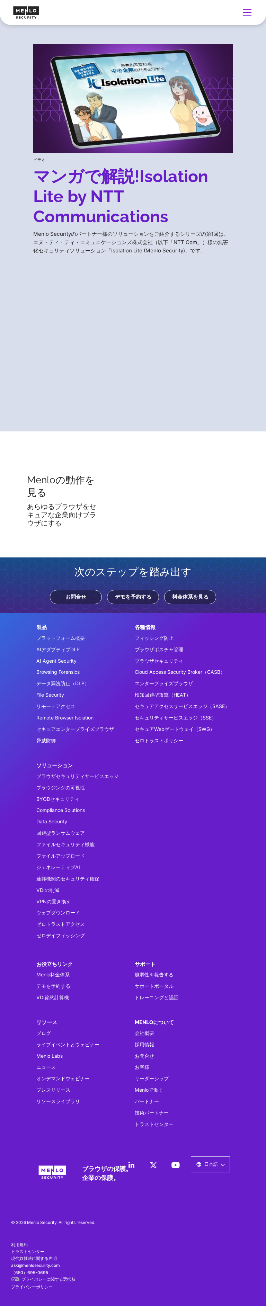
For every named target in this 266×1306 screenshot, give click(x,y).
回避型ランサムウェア (60, 833)
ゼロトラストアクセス (60, 924)
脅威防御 (46, 740)
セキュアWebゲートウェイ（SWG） (175, 729)
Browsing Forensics (58, 672)
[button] (246, 12)
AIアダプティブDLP (58, 649)
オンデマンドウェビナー (63, 1078)
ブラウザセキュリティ (159, 661)
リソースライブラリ (58, 1101)
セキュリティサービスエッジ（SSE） (175, 718)
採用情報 (144, 1044)
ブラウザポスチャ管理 (159, 649)
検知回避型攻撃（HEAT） (163, 695)
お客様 (142, 1067)
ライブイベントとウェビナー (67, 1044)
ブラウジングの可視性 (60, 787)
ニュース (46, 1067)
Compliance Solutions (60, 810)
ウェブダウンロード (58, 912)
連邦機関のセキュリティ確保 (67, 879)
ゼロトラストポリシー (159, 740)
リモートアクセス (55, 706)
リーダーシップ (152, 1078)
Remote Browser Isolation (65, 718)
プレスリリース (53, 1090)
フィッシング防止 (154, 638)
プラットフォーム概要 (60, 638)
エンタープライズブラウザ (164, 683)
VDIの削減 (47, 890)
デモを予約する (133, 597)
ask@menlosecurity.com (35, 1265)
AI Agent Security (56, 661)
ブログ (43, 1033)
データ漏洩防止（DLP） (62, 683)
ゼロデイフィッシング (60, 935)
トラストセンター (154, 1124)
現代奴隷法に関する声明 (34, 1258)
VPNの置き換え (53, 901)
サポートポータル (154, 986)
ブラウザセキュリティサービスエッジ (77, 776)
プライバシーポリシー (32, 1286)
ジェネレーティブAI (58, 867)
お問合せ (75, 597)
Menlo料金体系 (53, 974)
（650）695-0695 (29, 1272)
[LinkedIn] (131, 1165)
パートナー (147, 1101)
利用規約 (19, 1244)
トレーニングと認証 (156, 997)
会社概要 (144, 1033)
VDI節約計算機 (52, 997)
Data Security (51, 821)
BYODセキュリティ (57, 799)
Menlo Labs (49, 1056)
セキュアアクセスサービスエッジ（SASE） (182, 706)
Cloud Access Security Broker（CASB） (180, 672)
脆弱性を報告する (154, 974)
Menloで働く (149, 1090)
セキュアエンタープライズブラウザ (75, 729)
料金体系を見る (190, 597)
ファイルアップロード (60, 856)
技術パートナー (152, 1113)
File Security (50, 695)
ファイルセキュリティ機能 (65, 844)
